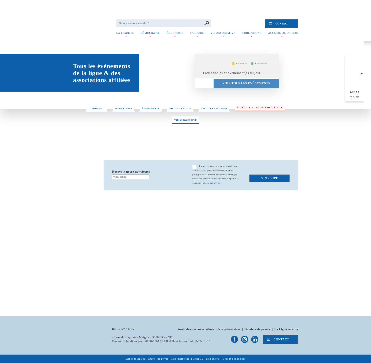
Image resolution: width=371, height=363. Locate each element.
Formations (251, 32)
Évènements (151, 108)
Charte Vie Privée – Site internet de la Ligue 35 (175, 359)
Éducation (175, 32)
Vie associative (223, 32)
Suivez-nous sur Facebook (234, 339)
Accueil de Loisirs (283, 32)
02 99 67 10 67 (123, 329)
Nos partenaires (229, 329)
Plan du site (212, 359)
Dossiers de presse (257, 329)
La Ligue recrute (286, 329)
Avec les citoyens (214, 108)
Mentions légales (135, 359)
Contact (282, 23)
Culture (197, 32)
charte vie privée (211, 183)
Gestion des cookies (233, 359)
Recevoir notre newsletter (131, 171)
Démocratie (150, 32)
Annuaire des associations (196, 329)
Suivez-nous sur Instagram (244, 339)
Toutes (97, 108)
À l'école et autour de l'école (260, 107)
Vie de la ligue (180, 108)
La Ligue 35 (125, 32)
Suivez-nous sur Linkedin (254, 339)
